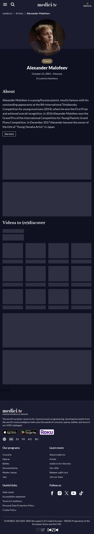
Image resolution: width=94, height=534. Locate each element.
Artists (19, 13)
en (11, 439)
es (17, 439)
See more (9, 134)
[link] (10, 432)
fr (23, 439)
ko (30, 439)
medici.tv (7, 13)
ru (36, 439)
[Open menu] (5, 4)
